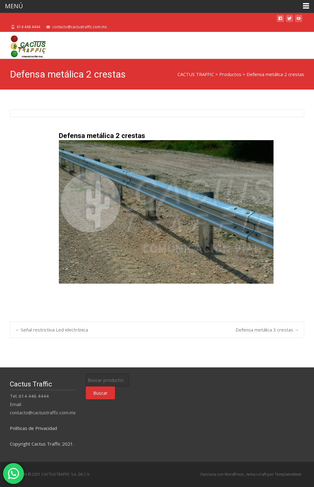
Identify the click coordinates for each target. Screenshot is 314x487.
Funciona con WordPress (223, 474)
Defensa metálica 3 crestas (267, 330)
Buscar (100, 393)
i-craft (261, 474)
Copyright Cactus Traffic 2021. (42, 444)
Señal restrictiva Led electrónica (51, 330)
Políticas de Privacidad (33, 428)
